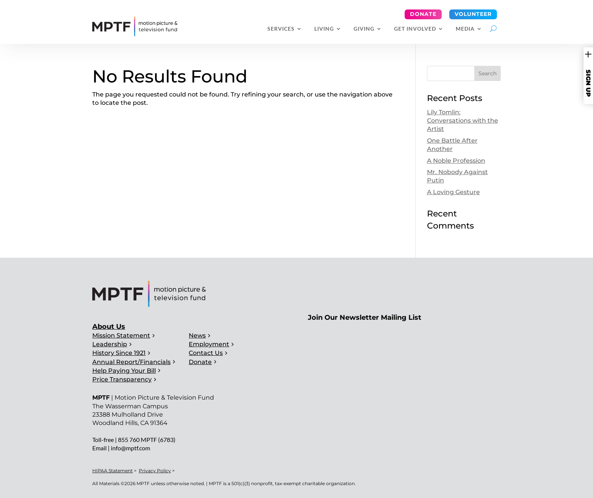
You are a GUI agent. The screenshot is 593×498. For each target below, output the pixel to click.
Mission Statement (121, 335)
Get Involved (415, 29)
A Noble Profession (456, 160)
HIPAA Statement (112, 470)
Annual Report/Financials (131, 362)
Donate (423, 14)
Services (281, 29)
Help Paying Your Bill (124, 370)
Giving (364, 29)
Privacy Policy (155, 470)
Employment (209, 344)
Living (324, 29)
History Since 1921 (119, 352)
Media (465, 29)
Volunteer (473, 14)
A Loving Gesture (453, 192)
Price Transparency (122, 379)
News (197, 335)
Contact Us (206, 352)
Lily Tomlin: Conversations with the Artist (462, 121)
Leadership (109, 344)
